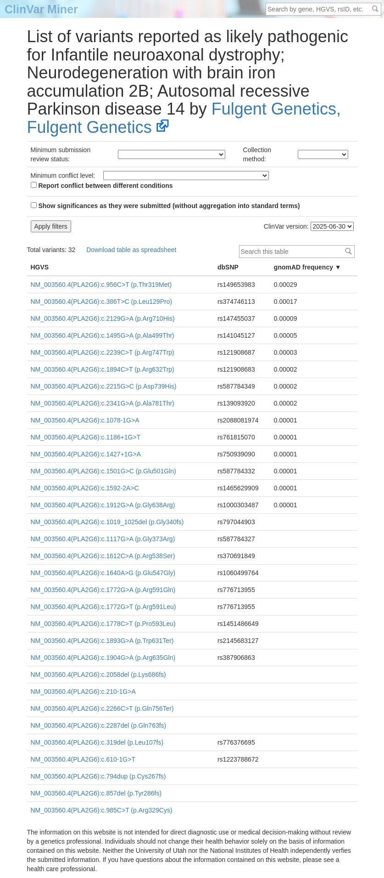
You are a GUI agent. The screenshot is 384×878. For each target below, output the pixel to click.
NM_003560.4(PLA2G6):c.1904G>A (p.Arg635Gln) (103, 657)
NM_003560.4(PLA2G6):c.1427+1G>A (86, 454)
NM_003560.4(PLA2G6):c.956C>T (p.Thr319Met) (101, 284)
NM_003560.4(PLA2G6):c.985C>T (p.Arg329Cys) (102, 810)
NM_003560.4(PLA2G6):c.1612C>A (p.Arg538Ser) (103, 556)
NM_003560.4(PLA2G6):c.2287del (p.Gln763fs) (99, 725)
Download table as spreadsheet (131, 249)
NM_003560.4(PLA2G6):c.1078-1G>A (85, 420)
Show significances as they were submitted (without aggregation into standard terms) (165, 205)
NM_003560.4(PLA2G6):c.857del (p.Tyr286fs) (96, 793)
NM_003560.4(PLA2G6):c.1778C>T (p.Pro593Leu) (103, 623)
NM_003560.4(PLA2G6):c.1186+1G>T (86, 437)
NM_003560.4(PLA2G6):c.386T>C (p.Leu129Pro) (102, 301)
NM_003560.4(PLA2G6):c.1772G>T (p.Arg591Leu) (103, 606)
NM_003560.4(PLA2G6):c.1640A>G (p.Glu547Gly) (103, 572)
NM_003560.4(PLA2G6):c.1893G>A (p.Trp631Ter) (102, 640)
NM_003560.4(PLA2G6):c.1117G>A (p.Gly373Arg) (103, 539)
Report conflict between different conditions (102, 185)
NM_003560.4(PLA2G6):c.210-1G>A (83, 691)
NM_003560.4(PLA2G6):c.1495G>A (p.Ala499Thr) (102, 335)
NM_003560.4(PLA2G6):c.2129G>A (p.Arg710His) (103, 318)
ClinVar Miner (41, 9)
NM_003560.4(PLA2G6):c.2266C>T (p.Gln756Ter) (102, 708)
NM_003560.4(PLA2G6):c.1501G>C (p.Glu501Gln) (103, 471)
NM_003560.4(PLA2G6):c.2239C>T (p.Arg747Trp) (102, 352)
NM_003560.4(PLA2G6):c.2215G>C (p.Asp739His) (104, 386)
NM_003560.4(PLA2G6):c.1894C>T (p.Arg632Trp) (102, 369)
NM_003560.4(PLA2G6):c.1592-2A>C (85, 488)
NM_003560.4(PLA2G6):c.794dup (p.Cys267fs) (98, 776)
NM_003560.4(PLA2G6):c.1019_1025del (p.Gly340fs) (107, 522)
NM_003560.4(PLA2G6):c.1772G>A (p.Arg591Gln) (103, 589)
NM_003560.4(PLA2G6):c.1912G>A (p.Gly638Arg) (103, 505)
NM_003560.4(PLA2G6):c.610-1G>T (83, 759)
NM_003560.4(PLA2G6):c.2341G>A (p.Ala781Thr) (102, 403)
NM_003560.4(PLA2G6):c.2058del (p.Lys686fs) (98, 674)
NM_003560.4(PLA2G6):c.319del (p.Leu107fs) (97, 742)
